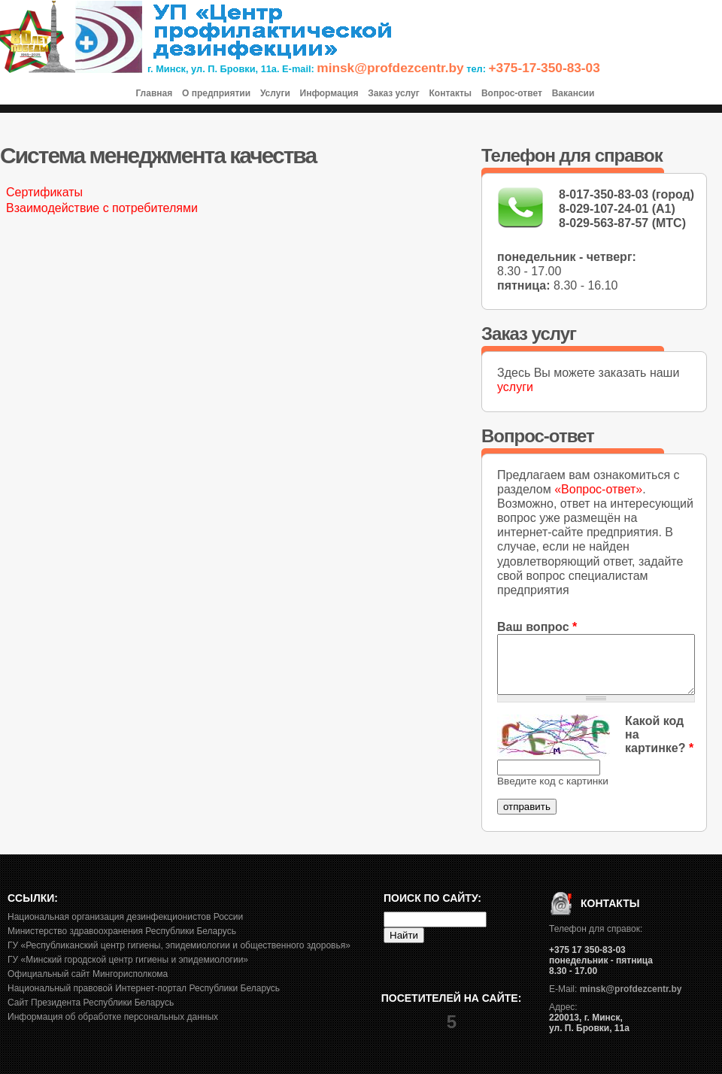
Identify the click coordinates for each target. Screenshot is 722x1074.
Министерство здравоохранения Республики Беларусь (122, 931)
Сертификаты (44, 192)
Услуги (275, 93)
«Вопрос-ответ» (598, 489)
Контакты (450, 93)
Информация (329, 93)
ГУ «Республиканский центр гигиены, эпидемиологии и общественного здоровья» (179, 945)
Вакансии (573, 93)
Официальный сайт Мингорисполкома (88, 974)
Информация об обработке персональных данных (113, 1017)
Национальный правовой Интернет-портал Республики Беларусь (144, 988)
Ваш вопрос (537, 626)
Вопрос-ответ (511, 93)
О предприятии (216, 93)
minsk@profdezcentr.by (390, 67)
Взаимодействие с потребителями (102, 208)
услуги (515, 387)
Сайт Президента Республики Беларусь (91, 1002)
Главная (153, 93)
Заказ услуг (394, 93)
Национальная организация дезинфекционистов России (125, 917)
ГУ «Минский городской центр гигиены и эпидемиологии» (128, 959)
